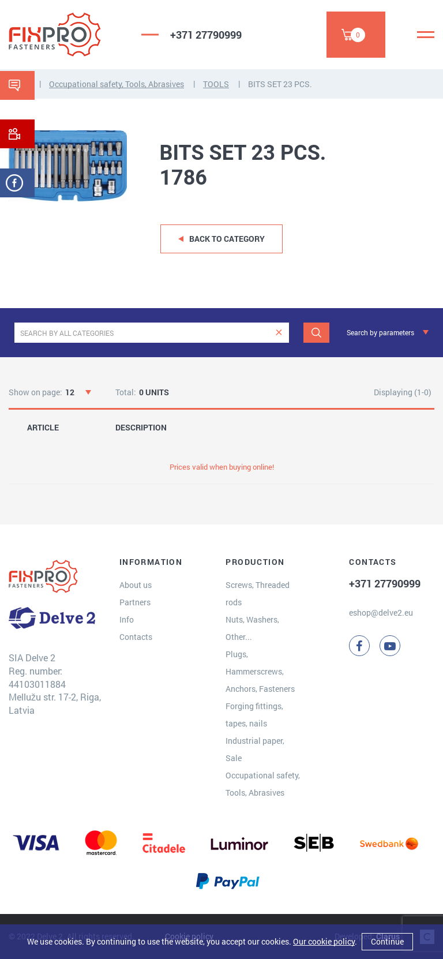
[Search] (316, 333)
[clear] (279, 333)
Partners (135, 602)
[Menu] (425, 34)
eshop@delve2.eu (381, 612)
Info (126, 619)
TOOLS (216, 83)
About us (135, 584)
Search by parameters (380, 332)
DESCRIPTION (141, 427)
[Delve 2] (66, 35)
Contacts (135, 636)
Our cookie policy (324, 941)
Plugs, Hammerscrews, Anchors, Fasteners (260, 671)
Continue (387, 941)
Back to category (227, 238)
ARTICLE (43, 427)
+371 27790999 (206, 35)
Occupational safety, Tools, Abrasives (116, 83)
